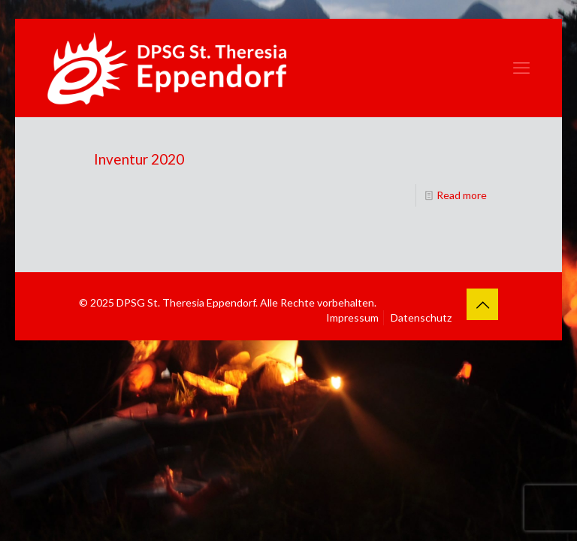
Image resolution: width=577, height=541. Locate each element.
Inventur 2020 (139, 159)
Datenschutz (421, 317)
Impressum (352, 317)
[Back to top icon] (482, 304)
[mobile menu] (521, 67)
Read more (462, 195)
